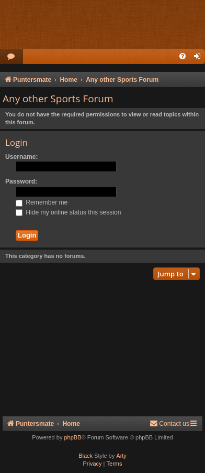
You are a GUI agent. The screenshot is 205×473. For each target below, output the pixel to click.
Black (85, 456)
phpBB (72, 437)
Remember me (41, 202)
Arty (121, 456)
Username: (21, 156)
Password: (21, 181)
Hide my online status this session (68, 212)
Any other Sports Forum (58, 98)
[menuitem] (11, 57)
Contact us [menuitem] (169, 423)
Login (16, 142)
